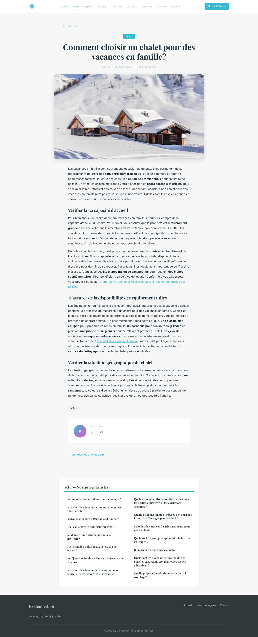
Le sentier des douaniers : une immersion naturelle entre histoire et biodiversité (92, 571)
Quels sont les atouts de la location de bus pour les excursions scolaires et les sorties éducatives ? (160, 561)
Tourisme (146, 6)
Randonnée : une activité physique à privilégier (88, 536)
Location (132, 6)
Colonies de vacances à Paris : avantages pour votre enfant (162, 528)
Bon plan (87, 6)
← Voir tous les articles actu (86, 454)
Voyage (175, 6)
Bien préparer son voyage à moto (154, 550)
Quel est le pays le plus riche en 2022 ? (90, 527)
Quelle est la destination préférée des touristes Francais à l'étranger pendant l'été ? (163, 516)
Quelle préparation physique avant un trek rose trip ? (160, 575)
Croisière (117, 6)
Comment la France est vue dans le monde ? (93, 499)
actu (75, 6)
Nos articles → (217, 6)
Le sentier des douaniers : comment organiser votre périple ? (94, 508)
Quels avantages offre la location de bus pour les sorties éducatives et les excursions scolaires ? (161, 502)
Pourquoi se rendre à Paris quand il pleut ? (92, 519)
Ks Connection (41, 606)
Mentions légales (206, 605)
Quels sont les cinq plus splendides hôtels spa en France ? (162, 540)
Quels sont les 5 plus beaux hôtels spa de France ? (91, 548)
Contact (224, 605)
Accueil (64, 6)
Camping (102, 6)
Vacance (162, 6)
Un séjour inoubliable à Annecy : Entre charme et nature (95, 560)
